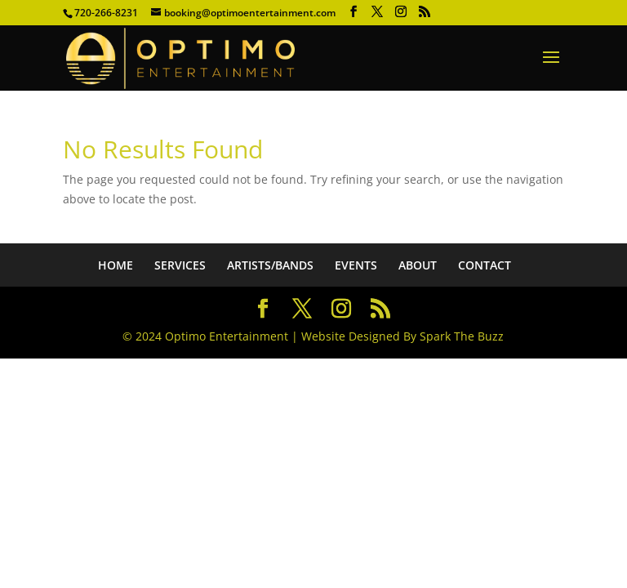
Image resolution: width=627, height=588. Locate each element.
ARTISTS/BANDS (270, 265)
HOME (115, 265)
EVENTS (356, 265)
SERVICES (180, 265)
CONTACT (484, 265)
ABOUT (417, 265)
